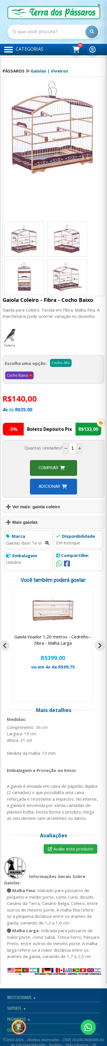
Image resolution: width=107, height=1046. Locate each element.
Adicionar (53, 486)
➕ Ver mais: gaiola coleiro (33, 506)
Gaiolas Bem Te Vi (27, 543)
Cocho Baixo (17, 375)
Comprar (52, 467)
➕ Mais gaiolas (22, 522)
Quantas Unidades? (44, 448)
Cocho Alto (61, 362)
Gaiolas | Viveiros (49, 71)
